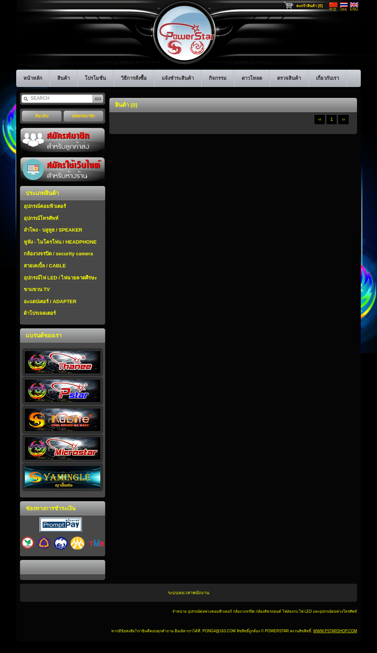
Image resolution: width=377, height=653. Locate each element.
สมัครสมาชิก (83, 116)
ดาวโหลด (252, 78)
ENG (354, 9)
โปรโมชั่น (95, 78)
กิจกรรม (218, 78)
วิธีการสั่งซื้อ (134, 78)
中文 (333, 9)
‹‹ (319, 119)
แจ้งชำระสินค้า (178, 78)
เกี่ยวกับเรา (327, 78)
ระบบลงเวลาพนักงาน (188, 592)
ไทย (343, 9)
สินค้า (63, 78)
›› (343, 119)
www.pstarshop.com (335, 631)
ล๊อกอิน (42, 116)
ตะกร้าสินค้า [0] (309, 6)
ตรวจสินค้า (289, 78)
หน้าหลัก (32, 78)
